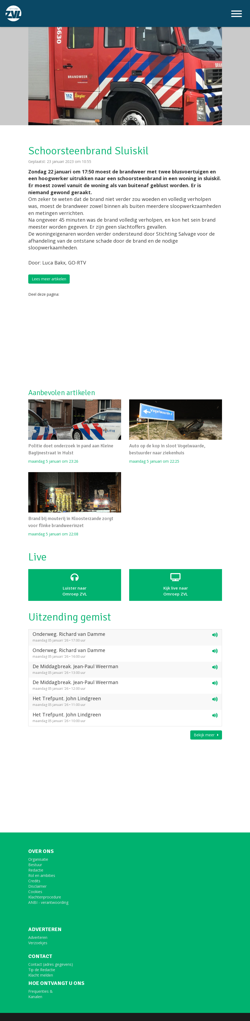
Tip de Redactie (41, 969)
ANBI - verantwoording (48, 902)
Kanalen (35, 996)
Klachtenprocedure (44, 897)
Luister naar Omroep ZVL (74, 584)
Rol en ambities (41, 875)
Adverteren (37, 937)
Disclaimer (37, 886)
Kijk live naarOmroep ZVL (175, 584)
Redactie (35, 870)
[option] (125, 62)
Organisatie (38, 859)
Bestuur (35, 864)
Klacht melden (40, 975)
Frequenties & (40, 991)
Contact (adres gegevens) (50, 964)
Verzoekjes (37, 942)
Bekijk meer (206, 734)
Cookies (35, 891)
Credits (34, 880)
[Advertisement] (125, 343)
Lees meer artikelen (49, 278)
